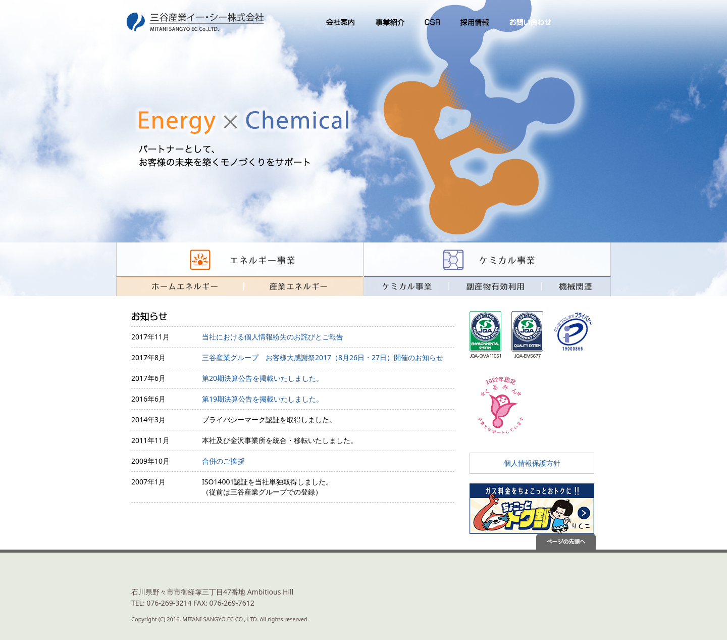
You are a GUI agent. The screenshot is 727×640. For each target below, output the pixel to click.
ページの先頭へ (573, 542)
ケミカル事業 (406, 286)
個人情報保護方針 (532, 463)
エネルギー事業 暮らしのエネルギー (240, 259)
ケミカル (487, 259)
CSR (431, 22)
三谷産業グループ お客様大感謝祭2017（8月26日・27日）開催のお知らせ (322, 357)
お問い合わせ (530, 22)
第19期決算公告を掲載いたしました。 (262, 399)
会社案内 (337, 22)
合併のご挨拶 (223, 461)
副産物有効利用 (495, 286)
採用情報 (474, 22)
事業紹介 (389, 22)
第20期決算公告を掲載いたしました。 (262, 378)
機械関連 (576, 286)
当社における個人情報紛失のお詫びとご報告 (272, 336)
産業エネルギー (303, 286)
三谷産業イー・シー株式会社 (197, 22)
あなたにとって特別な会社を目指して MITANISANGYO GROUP (573, 592)
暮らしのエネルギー (179, 286)
